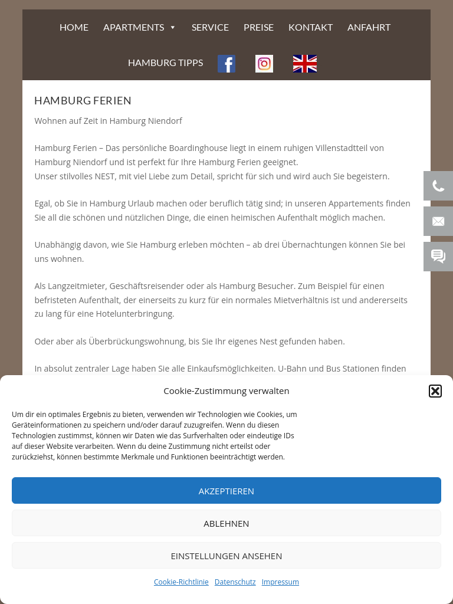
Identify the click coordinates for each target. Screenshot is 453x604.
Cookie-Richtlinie (181, 582)
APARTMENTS (133, 26)
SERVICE (210, 26)
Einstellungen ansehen (227, 556)
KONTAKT (310, 26)
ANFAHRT (368, 26)
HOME (74, 26)
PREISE (259, 26)
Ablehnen (226, 523)
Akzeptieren (226, 491)
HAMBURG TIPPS (165, 62)
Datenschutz (235, 582)
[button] (435, 391)
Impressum (280, 582)
